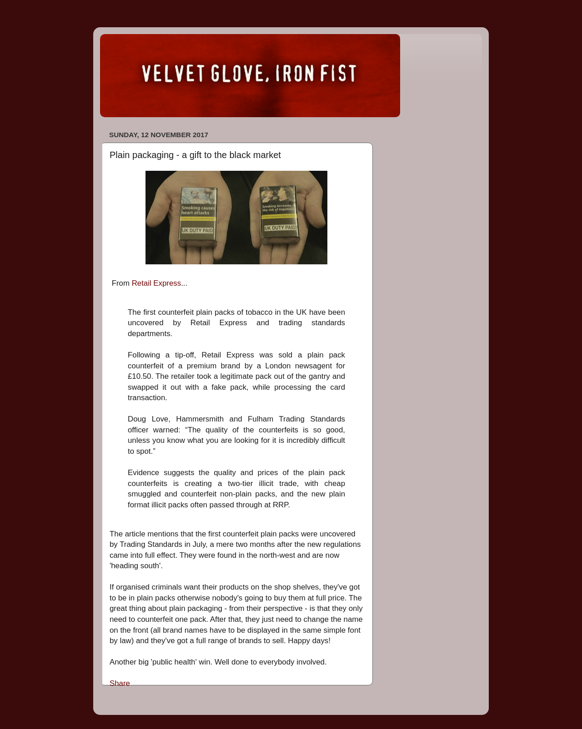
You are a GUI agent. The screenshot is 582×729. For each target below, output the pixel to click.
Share (120, 683)
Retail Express (156, 283)
